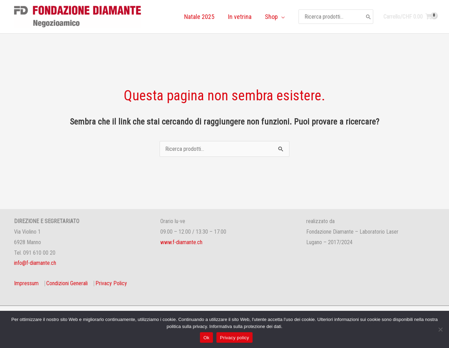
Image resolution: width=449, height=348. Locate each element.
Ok (206, 337)
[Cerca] (368, 16)
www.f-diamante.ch (181, 242)
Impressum (26, 283)
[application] (281, 17)
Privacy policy (234, 337)
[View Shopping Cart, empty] (407, 17)
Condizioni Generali (67, 283)
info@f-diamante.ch (35, 263)
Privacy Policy (111, 283)
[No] (440, 329)
